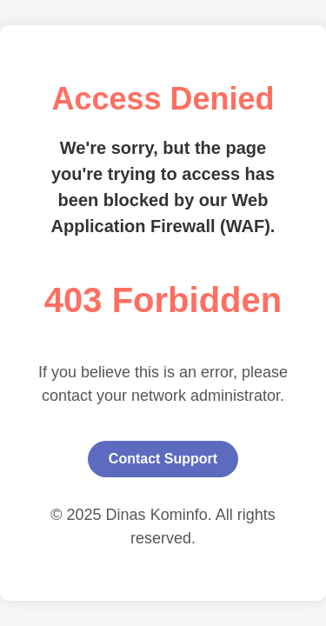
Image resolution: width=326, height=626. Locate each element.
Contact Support (163, 458)
